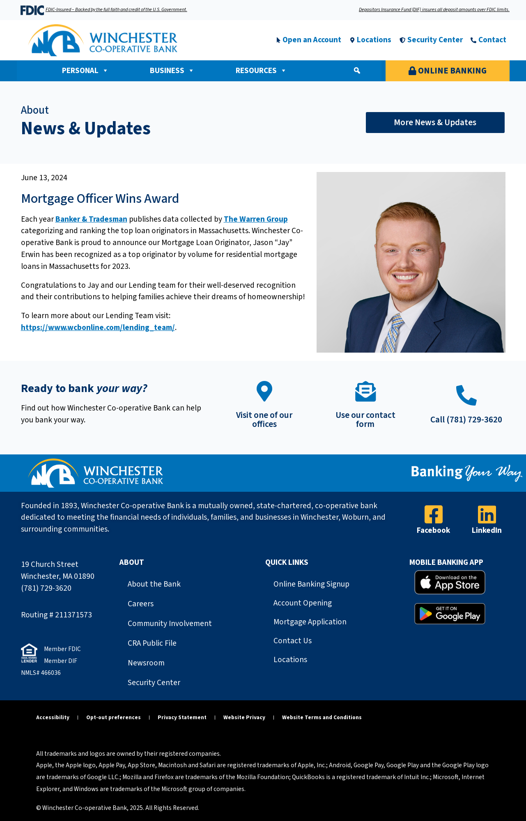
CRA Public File (152, 643)
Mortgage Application (310, 622)
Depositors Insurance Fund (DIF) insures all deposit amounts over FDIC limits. (434, 9)
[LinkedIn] (487, 514)
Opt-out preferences (113, 717)
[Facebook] (433, 514)
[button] (356, 70)
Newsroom (146, 663)
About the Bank (154, 584)
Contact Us (292, 641)
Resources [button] (261, 70)
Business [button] (172, 70)
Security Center (154, 682)
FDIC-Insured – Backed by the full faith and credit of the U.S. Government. (116, 9)
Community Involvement (170, 623)
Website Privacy (244, 717)
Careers (141, 604)
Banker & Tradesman (91, 219)
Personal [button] (85, 70)
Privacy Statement (182, 717)
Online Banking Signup (311, 584)
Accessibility (52, 717)
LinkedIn (487, 530)
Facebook (433, 530)
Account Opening (302, 603)
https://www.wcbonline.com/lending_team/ (98, 327)
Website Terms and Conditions (322, 717)
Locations (290, 659)
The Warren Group (256, 219)
